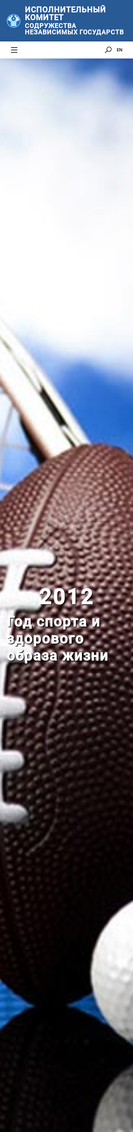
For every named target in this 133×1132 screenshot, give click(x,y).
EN (119, 49)
